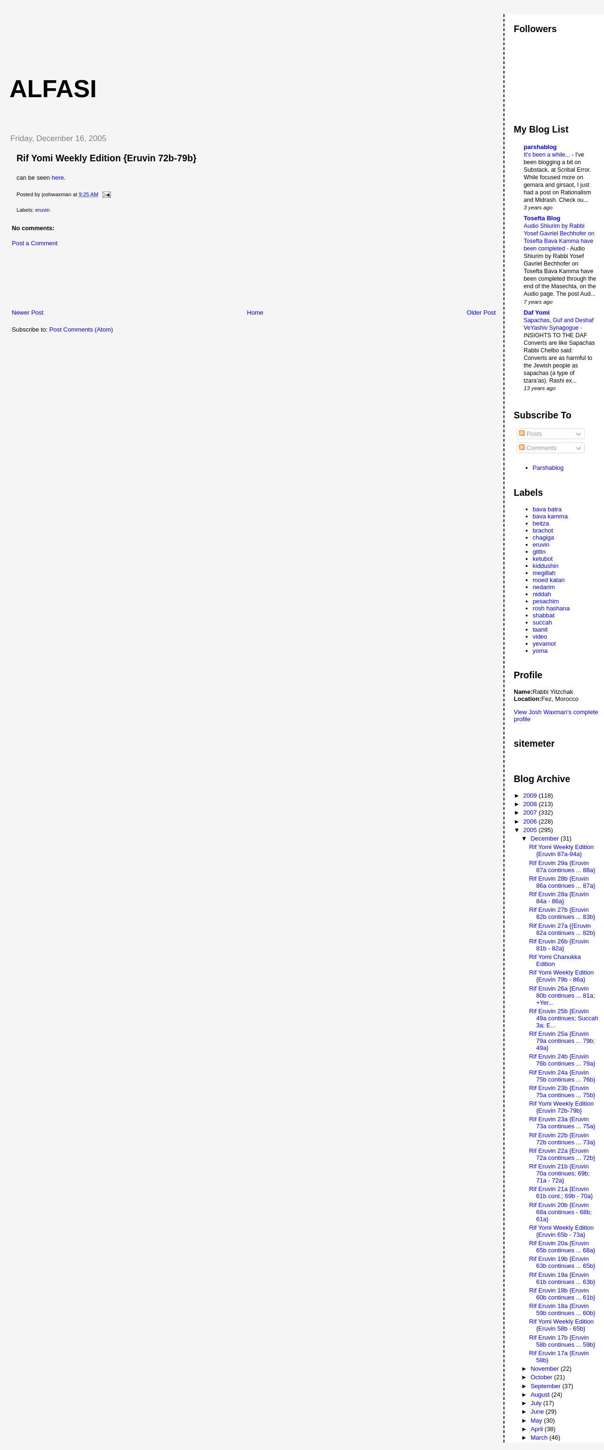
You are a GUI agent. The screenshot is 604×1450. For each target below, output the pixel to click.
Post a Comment (35, 243)
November (545, 1368)
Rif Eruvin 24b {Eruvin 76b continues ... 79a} (562, 1060)
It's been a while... (548, 154)
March (539, 1437)
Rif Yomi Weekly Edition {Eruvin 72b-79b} (106, 158)
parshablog (540, 146)
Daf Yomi (537, 312)
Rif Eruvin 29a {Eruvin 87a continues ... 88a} (562, 866)
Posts (530, 433)
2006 (531, 821)
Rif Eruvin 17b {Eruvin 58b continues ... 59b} (562, 1341)
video (540, 636)
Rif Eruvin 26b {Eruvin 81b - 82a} (558, 945)
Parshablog (548, 467)
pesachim (546, 601)
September (546, 1386)
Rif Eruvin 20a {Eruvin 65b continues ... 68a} (562, 1247)
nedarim (544, 587)
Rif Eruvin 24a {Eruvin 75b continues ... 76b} (562, 1076)
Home (255, 312)
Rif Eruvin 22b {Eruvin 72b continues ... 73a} (562, 1139)
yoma (540, 650)
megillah (544, 572)
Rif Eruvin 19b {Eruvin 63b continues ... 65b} (562, 1262)
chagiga (543, 537)
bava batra (547, 509)
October (542, 1377)
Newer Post (27, 312)
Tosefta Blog (542, 218)
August (540, 1394)
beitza (541, 523)
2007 (531, 812)
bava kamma (550, 516)
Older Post (481, 312)
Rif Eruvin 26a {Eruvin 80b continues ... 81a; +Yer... (562, 995)
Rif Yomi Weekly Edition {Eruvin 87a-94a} (561, 850)
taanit (540, 629)
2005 (531, 829)
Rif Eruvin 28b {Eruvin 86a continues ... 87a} (562, 882)
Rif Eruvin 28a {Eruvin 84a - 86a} (558, 898)
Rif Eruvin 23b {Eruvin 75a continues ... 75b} (562, 1091)
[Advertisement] (174, 35)
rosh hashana (551, 608)
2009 (531, 795)
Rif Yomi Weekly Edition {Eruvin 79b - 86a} (561, 976)
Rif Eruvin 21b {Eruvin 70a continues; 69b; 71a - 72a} (559, 1173)
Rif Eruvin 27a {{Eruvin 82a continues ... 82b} (562, 929)
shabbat (543, 615)
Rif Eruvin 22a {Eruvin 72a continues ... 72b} (562, 1154)
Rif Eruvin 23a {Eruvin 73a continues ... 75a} (562, 1123)
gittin (539, 551)
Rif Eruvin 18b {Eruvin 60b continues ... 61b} (562, 1294)
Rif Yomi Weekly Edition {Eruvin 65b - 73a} (561, 1231)
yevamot (544, 643)
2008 (531, 804)
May (537, 1420)
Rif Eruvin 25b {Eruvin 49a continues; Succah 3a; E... (563, 1018)
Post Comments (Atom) (81, 329)
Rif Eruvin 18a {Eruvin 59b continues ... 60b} (562, 1309)
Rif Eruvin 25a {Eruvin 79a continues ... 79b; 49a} (562, 1040)
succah (542, 622)
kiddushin (546, 565)
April (537, 1429)
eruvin (42, 210)
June (537, 1411)
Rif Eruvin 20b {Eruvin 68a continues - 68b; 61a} (560, 1212)
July (536, 1403)
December (545, 838)
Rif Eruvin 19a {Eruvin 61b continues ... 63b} (562, 1278)
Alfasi (53, 88)
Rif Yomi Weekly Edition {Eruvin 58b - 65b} (561, 1325)
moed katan (549, 579)
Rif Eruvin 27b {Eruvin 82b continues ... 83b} (562, 913)
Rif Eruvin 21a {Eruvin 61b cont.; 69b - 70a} (561, 1192)
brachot (543, 530)
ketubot (543, 558)
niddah (542, 594)
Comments (537, 447)
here (57, 177)
